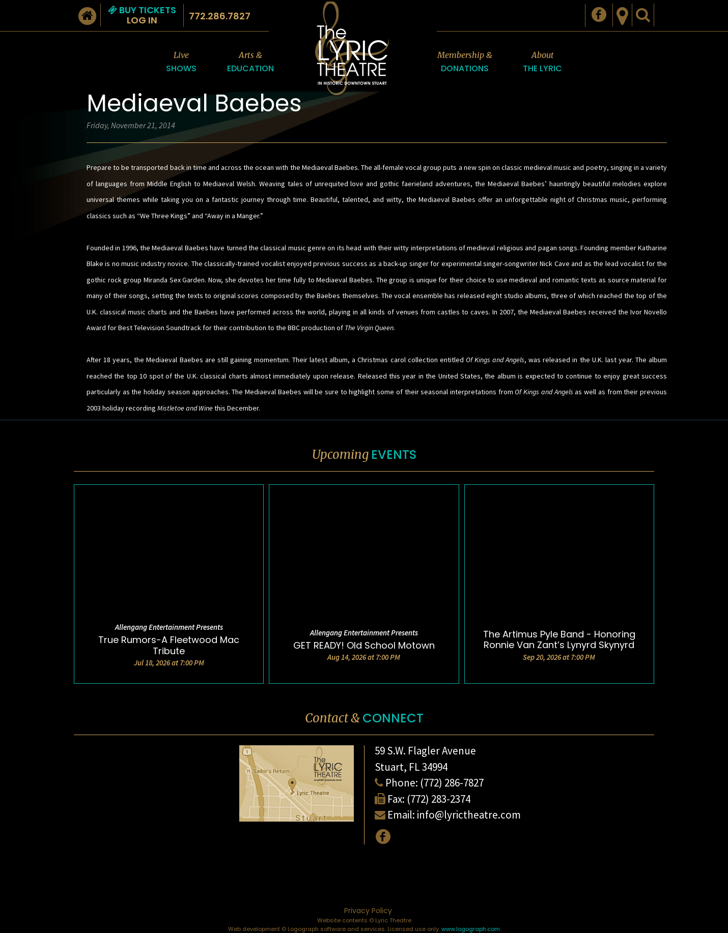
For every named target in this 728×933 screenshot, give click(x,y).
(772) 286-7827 (452, 783)
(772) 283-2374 (438, 799)
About (542, 62)
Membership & (464, 62)
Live (181, 62)
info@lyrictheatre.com (469, 815)
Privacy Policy (368, 911)
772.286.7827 (219, 16)
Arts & (250, 62)
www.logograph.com (470, 929)
